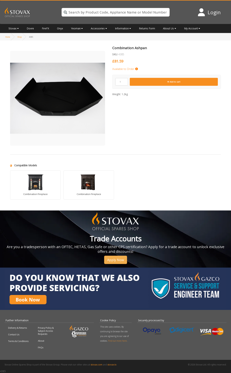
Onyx (60, 28)
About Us (168, 28)
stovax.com (96, 364)
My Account (191, 28)
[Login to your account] (209, 12)
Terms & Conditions (18, 341)
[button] (57, 48)
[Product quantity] (121, 82)
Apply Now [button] (115, 260)
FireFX (45, 28)
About (41, 340)
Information (122, 28)
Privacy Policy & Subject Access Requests (46, 331)
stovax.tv (111, 364)
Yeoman (76, 28)
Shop (19, 37)
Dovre (30, 28)
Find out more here (117, 340)
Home (7, 37)
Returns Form (147, 28)
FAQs (40, 347)
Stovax (12, 28)
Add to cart (173, 81)
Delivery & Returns (17, 327)
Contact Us (13, 334)
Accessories (98, 28)
